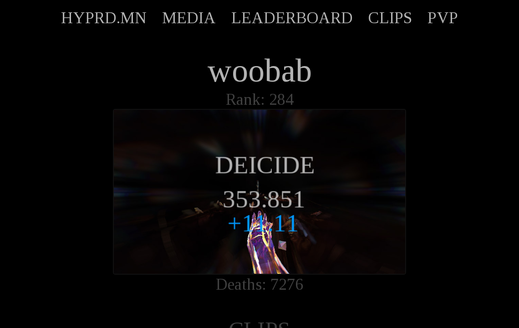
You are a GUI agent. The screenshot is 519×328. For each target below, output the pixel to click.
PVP (442, 18)
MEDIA (189, 18)
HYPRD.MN (104, 18)
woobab (259, 70)
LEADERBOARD (292, 18)
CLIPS (390, 18)
